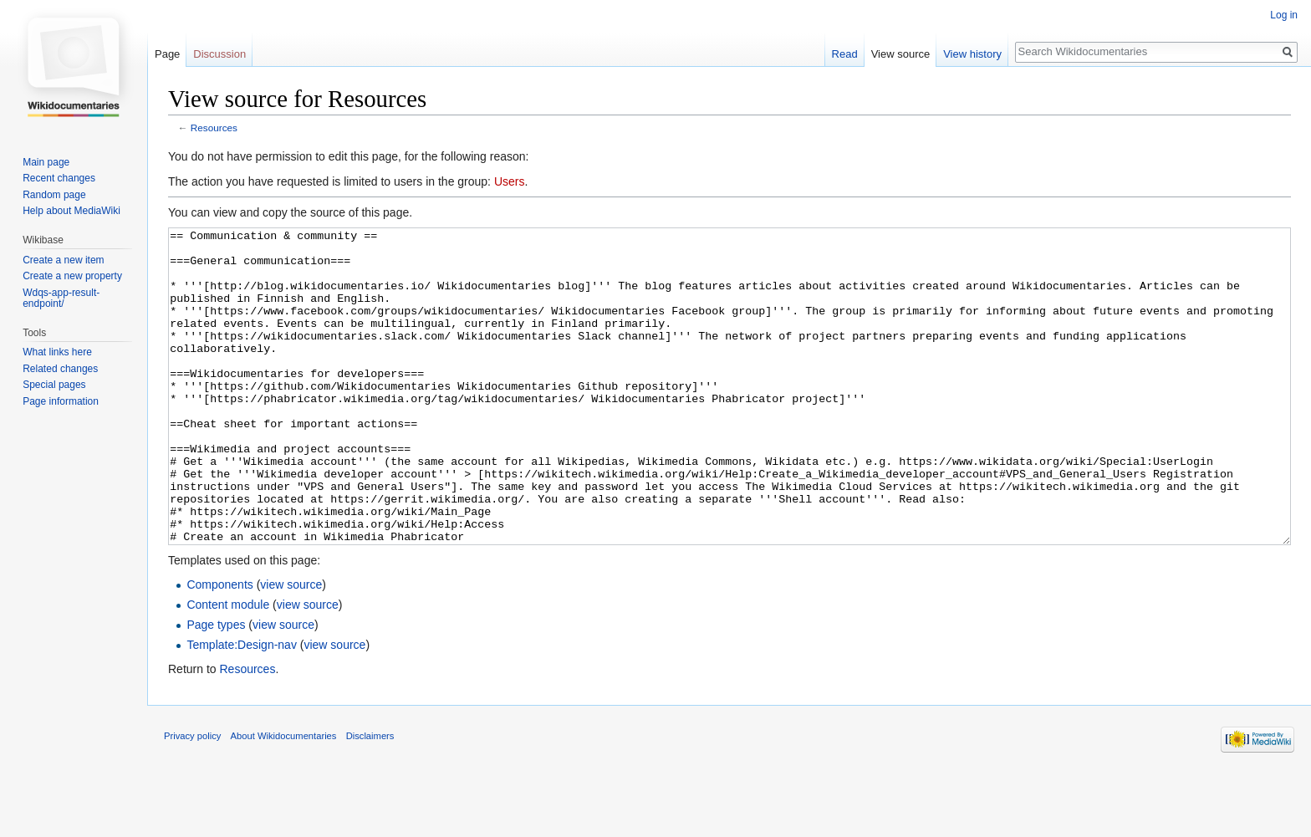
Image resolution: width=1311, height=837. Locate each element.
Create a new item (63, 260)
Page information (61, 401)
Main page (46, 162)
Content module (227, 667)
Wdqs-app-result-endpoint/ (61, 298)
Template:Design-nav (241, 707)
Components (219, 647)
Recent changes (59, 178)
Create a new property (72, 276)
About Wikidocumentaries (284, 799)
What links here (57, 352)
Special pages (54, 384)
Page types (215, 687)
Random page (54, 195)
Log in (1284, 15)
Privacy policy (192, 799)
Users (509, 181)
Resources (214, 127)
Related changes (60, 369)
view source (291, 647)
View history (972, 54)
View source (901, 54)
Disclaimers (370, 799)
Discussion (219, 54)
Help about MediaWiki (71, 211)
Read (845, 54)
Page (167, 54)
